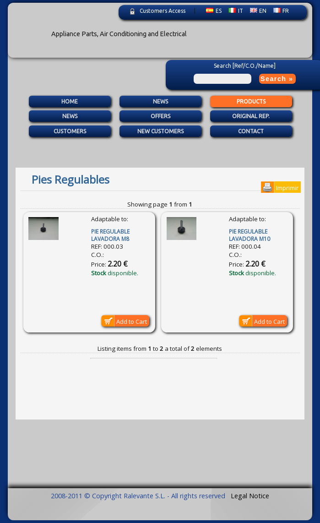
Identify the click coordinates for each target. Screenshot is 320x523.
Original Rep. (251, 117)
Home (69, 101)
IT (235, 11)
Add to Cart (131, 321)
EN (258, 11)
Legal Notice (250, 495)
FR (281, 11)
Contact (251, 131)
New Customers (160, 131)
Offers (160, 117)
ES (214, 11)
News (160, 101)
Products (251, 101)
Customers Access (162, 11)
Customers (70, 131)
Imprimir (287, 188)
